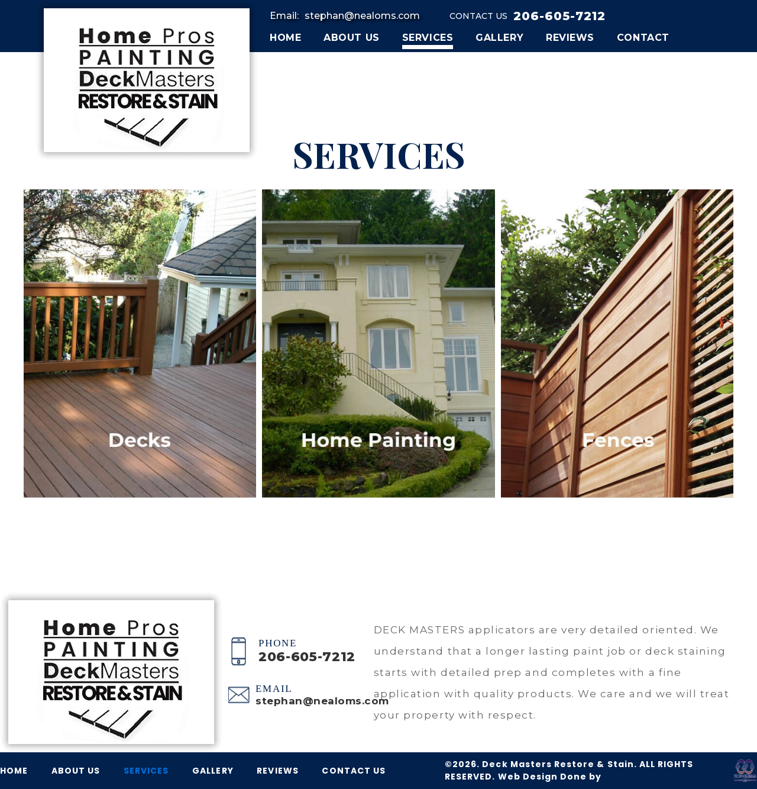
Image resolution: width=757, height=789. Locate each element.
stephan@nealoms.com (362, 15)
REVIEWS (570, 37)
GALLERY (499, 37)
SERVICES (428, 37)
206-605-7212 (559, 16)
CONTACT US (354, 771)
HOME (285, 37)
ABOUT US (351, 37)
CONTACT (643, 37)
